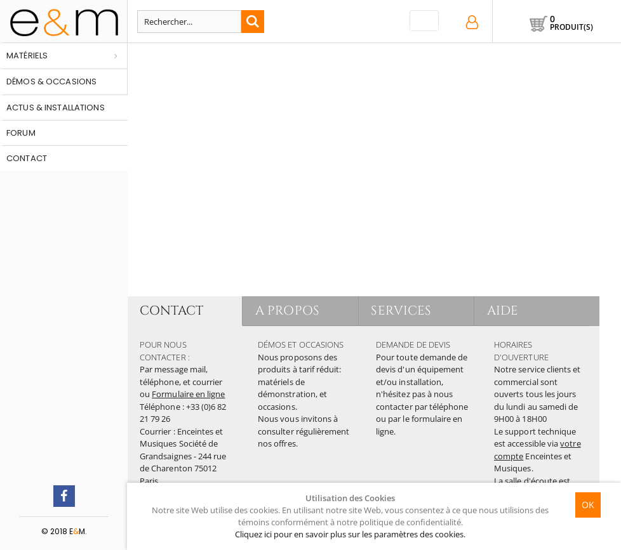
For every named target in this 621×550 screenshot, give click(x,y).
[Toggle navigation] (424, 20)
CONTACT (171, 310)
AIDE (502, 310)
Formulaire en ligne (188, 394)
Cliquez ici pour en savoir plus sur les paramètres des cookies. (350, 534)
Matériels (27, 55)
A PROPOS (287, 310)
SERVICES (401, 310)
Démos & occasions (51, 81)
